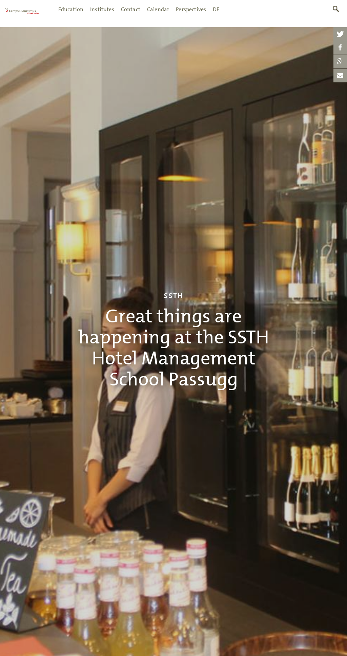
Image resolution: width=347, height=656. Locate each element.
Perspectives (191, 14)
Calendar (158, 14)
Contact (130, 14)
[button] (340, 34)
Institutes (102, 14)
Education (71, 14)
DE (216, 14)
